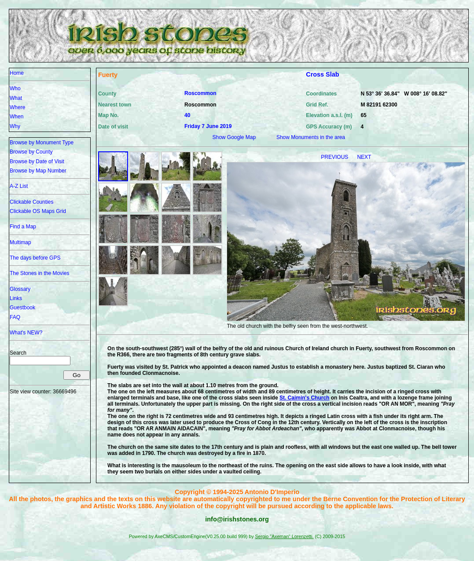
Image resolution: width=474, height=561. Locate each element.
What (16, 98)
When (16, 117)
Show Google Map (234, 137)
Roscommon (200, 93)
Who (15, 88)
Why (15, 126)
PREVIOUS (335, 157)
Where (17, 107)
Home (17, 73)
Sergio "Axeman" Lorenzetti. (284, 536)
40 (187, 115)
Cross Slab (322, 74)
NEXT (364, 157)
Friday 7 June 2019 (207, 126)
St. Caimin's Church (304, 398)
